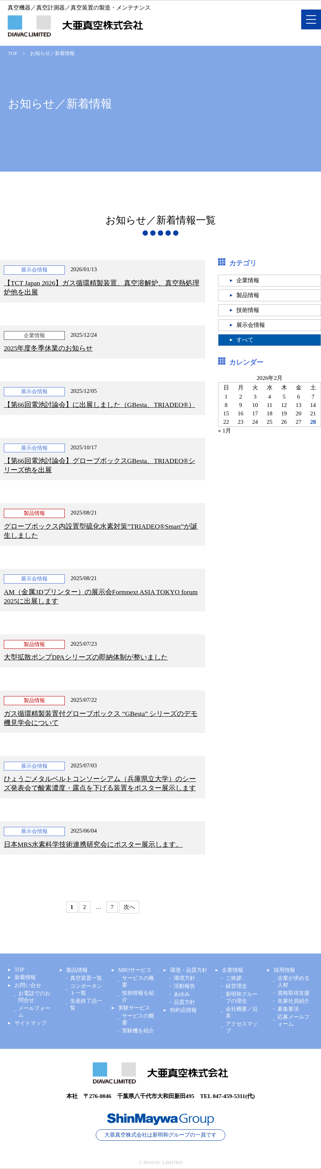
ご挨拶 (234, 978)
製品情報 (247, 295)
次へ (129, 907)
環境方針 (184, 978)
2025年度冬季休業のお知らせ (48, 348)
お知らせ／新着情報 (52, 53)
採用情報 (284, 970)
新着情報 (25, 977)
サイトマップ (30, 1023)
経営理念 (236, 986)
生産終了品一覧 (86, 1004)
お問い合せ (27, 985)
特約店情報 (183, 1010)
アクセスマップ (242, 1027)
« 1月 (224, 430)
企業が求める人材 (294, 981)
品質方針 (184, 1002)
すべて (245, 340)
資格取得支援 (294, 993)
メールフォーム (34, 1011)
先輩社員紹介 (294, 1001)
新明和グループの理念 (242, 997)
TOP (12, 53)
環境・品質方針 (188, 970)
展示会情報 (250, 325)
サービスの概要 (138, 981)
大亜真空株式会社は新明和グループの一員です (160, 1135)
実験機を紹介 (138, 1031)
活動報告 (184, 986)
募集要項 (288, 1009)
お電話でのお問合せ (34, 997)
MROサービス (134, 970)
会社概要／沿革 (242, 1012)
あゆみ (182, 994)
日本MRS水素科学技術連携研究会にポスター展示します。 (93, 844)
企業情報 (247, 280)
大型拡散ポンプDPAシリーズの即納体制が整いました (86, 657)
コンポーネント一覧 (86, 989)
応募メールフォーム (294, 1020)
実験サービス (134, 1008)
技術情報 (247, 310)
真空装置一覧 (86, 978)
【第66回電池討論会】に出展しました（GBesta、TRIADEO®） (99, 404)
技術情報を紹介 (138, 996)
